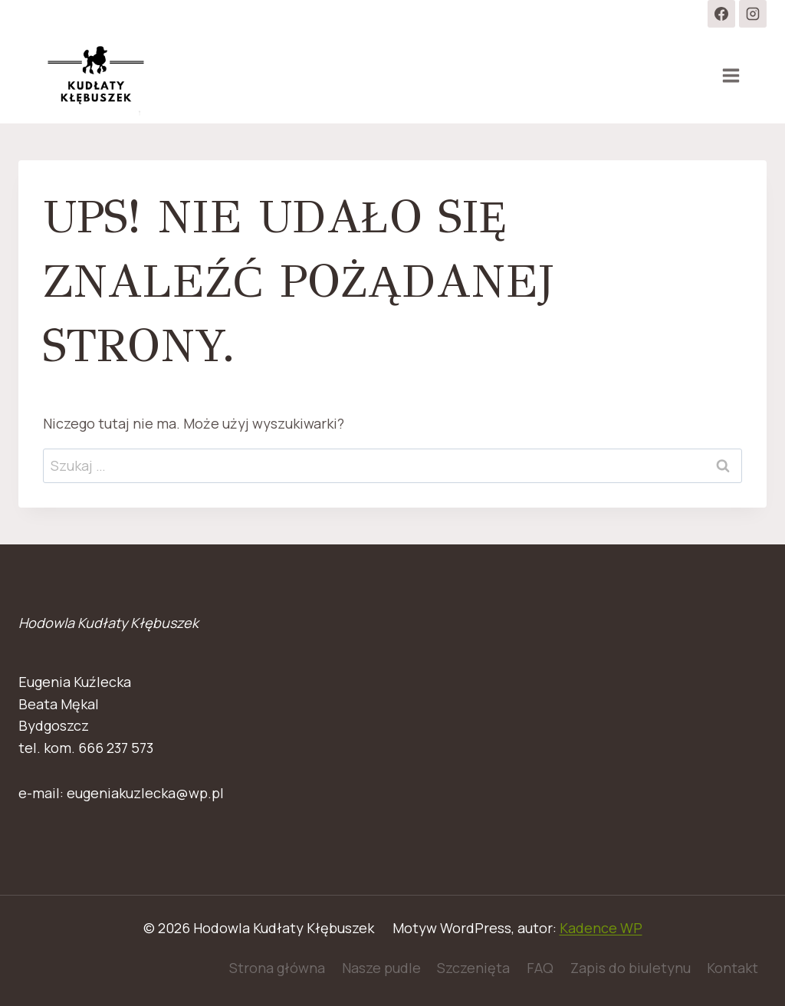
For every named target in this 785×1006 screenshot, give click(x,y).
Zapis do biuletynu (630, 967)
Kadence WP (601, 928)
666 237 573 (115, 747)
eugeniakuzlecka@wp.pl (145, 793)
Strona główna (277, 967)
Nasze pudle (381, 967)
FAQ (540, 967)
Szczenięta (473, 967)
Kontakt (732, 967)
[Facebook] (721, 14)
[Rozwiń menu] (730, 75)
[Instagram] (753, 14)
